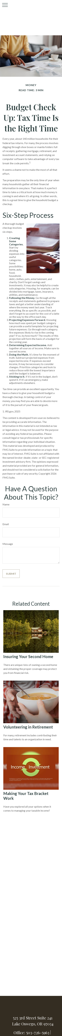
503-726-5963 (37, 1032)
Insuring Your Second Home (28, 656)
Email (5, 524)
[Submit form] (11, 573)
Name (5, 504)
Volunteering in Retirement (28, 727)
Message (7, 543)
